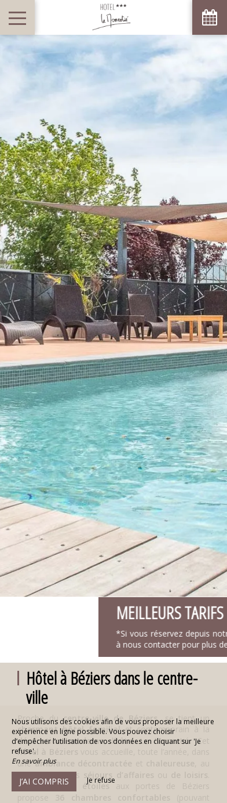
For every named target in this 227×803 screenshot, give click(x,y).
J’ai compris (44, 781)
